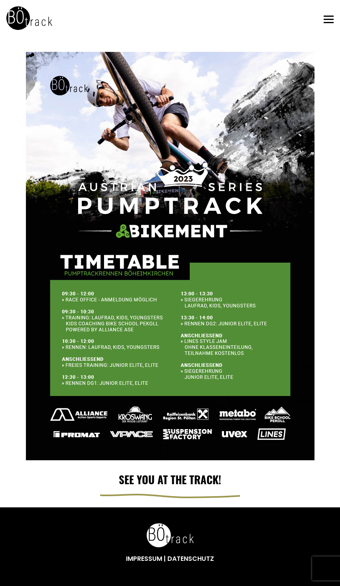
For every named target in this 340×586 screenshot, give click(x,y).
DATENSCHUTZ (190, 558)
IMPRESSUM (145, 558)
